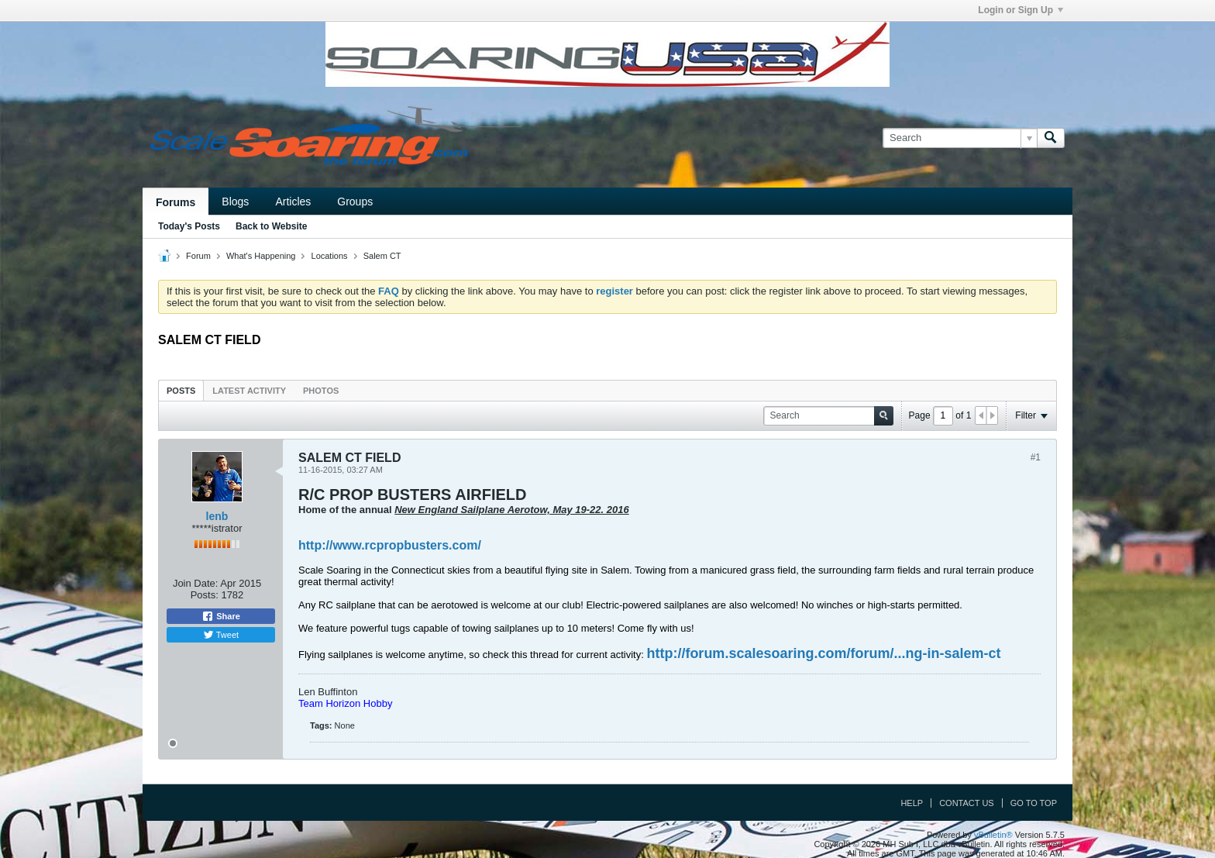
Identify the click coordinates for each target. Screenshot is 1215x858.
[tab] (181, 390)
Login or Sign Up (1020, 10)
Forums (175, 202)
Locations (329, 255)
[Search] (960, 138)
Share (220, 616)
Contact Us (966, 803)
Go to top (1033, 803)
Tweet (221, 634)
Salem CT (382, 255)
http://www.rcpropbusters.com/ (389, 545)
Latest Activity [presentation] (249, 390)
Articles (293, 201)
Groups (355, 201)
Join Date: (196, 583)
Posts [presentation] (181, 390)
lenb (217, 516)
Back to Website (271, 226)
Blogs (235, 201)
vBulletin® (993, 834)
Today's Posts (189, 226)
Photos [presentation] (321, 390)
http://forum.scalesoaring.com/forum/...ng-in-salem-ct (823, 653)
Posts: (205, 595)
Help (911, 803)
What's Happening (261, 255)
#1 (1036, 457)
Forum (198, 255)
